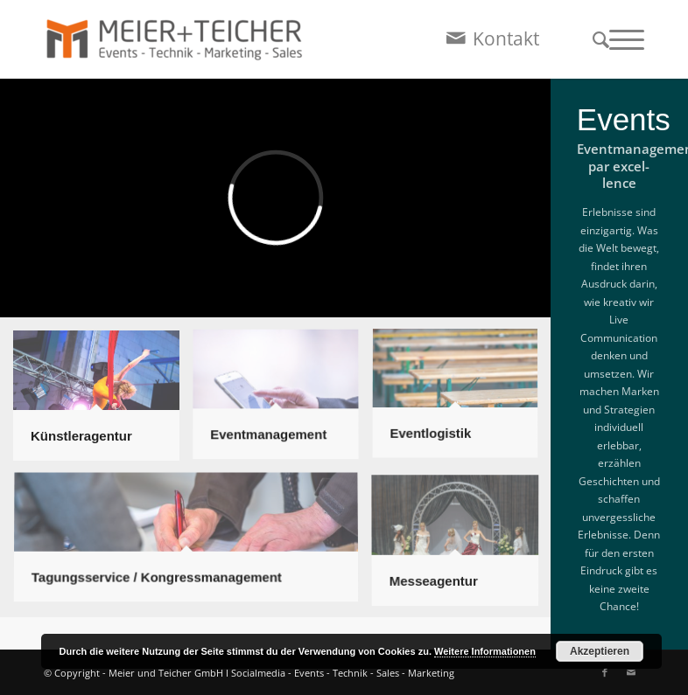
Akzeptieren (599, 651)
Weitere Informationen (485, 651)
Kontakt (506, 38)
